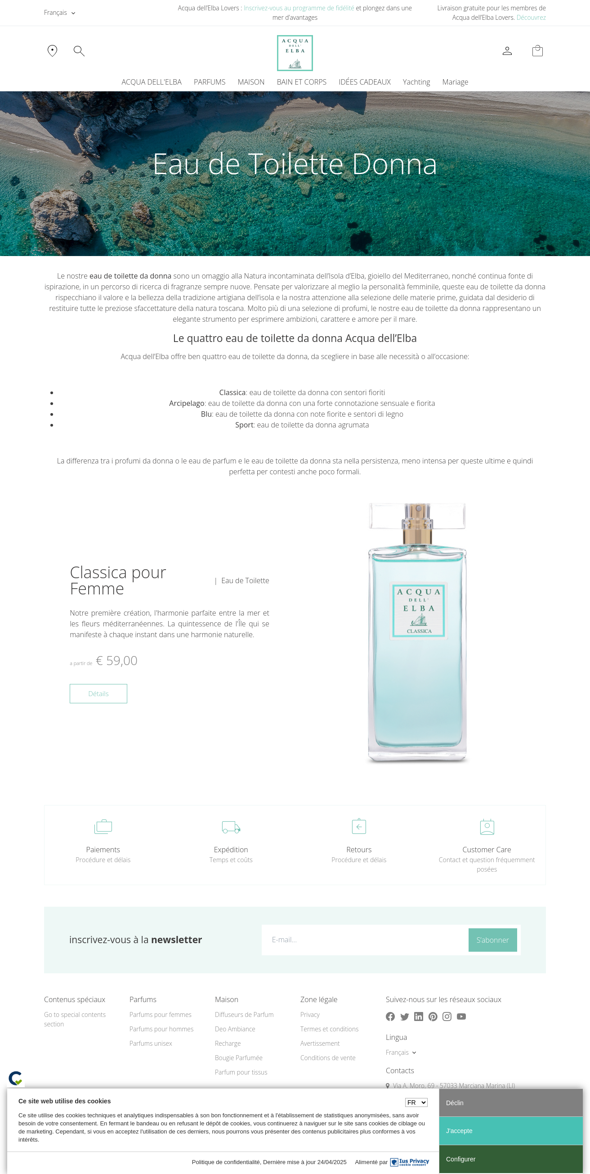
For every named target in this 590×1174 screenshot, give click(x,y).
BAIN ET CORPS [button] (302, 82)
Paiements (103, 850)
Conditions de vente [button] (328, 1057)
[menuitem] (416, 82)
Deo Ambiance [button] (235, 1029)
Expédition (231, 850)
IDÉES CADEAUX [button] (365, 82)
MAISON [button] (251, 82)
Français (55, 12)
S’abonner (493, 940)
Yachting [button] (416, 82)
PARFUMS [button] (210, 82)
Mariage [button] (455, 82)
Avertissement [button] (320, 1043)
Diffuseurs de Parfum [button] (244, 1014)
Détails (98, 693)
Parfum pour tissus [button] (241, 1072)
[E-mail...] (363, 939)
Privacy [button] (310, 1014)
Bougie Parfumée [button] (239, 1057)
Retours (358, 850)
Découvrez (531, 17)
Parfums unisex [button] (151, 1043)
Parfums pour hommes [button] (161, 1029)
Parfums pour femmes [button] (161, 1014)
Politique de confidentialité (226, 1162)
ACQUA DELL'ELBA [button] (151, 82)
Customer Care (487, 850)
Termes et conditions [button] (329, 1029)
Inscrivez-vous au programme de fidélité (299, 8)
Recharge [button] (228, 1043)
